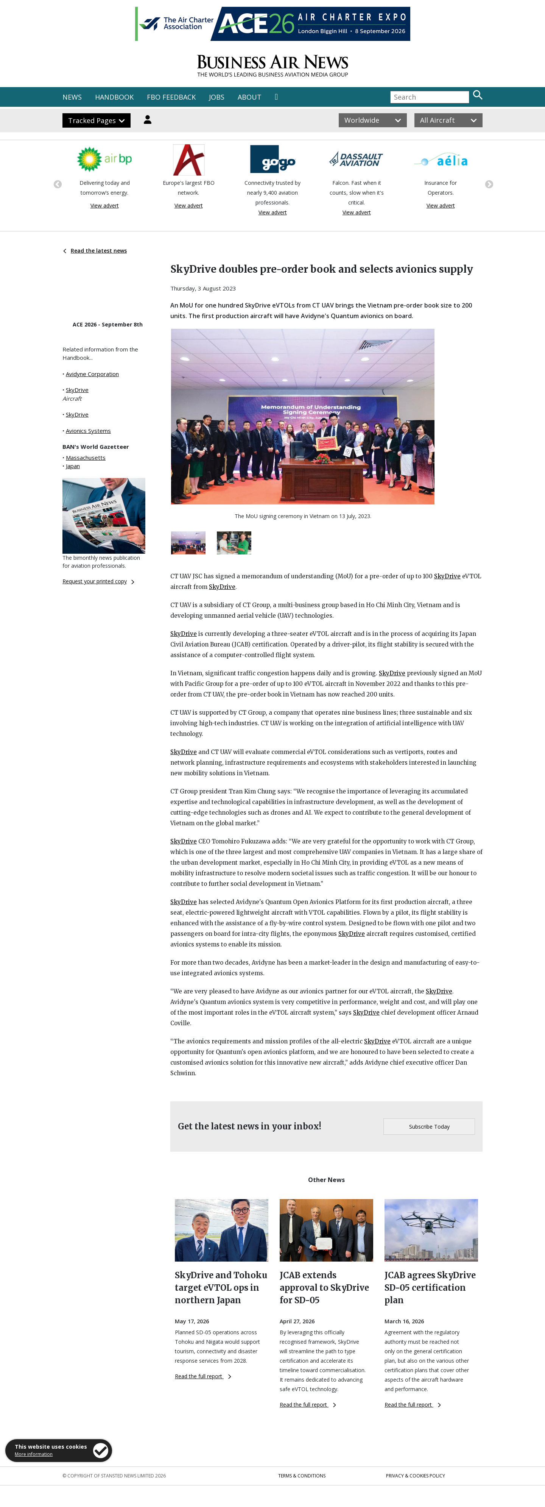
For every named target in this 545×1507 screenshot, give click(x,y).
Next (488, 183)
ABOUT (250, 97)
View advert (104, 205)
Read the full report (203, 1376)
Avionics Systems (88, 430)
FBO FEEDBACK (171, 97)
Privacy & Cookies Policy (415, 1476)
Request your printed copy (98, 581)
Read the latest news (95, 250)
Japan (73, 466)
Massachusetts (86, 457)
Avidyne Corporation (92, 374)
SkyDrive (77, 390)
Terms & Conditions (301, 1476)
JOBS (216, 97)
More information (34, 1454)
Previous (57, 183)
